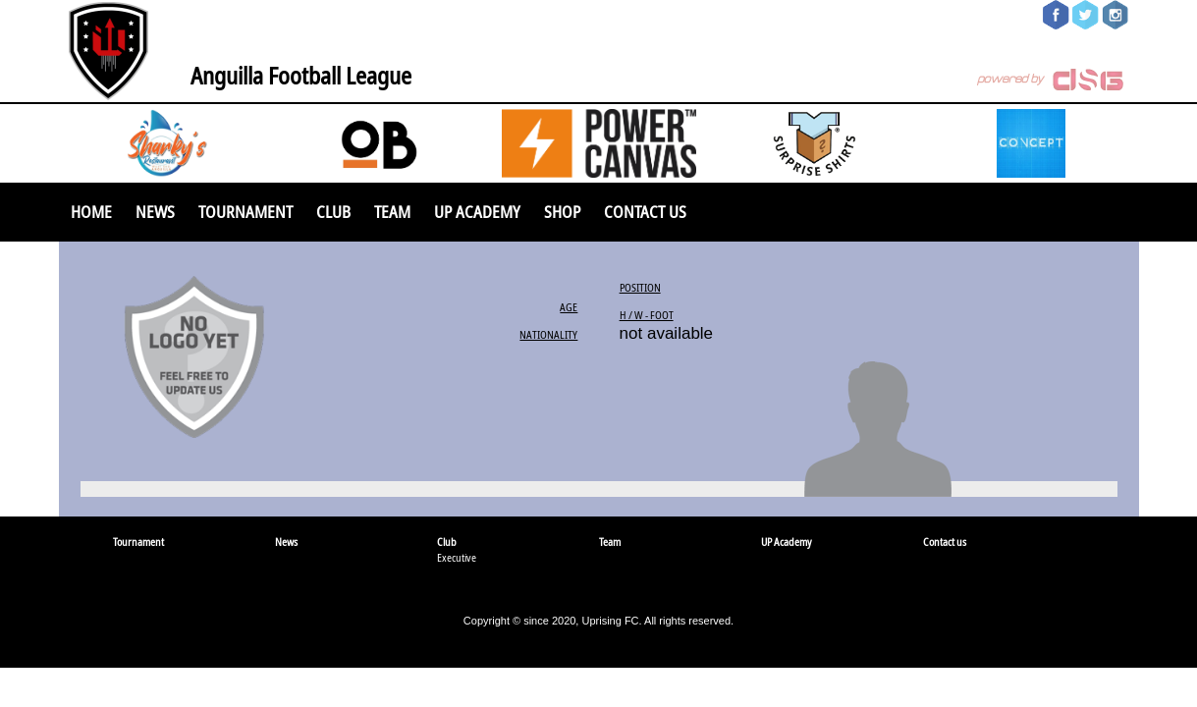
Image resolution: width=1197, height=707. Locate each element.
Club (333, 211)
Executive (456, 557)
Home (91, 211)
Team (392, 211)
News (155, 211)
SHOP (562, 211)
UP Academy (477, 211)
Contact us (645, 211)
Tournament (245, 211)
